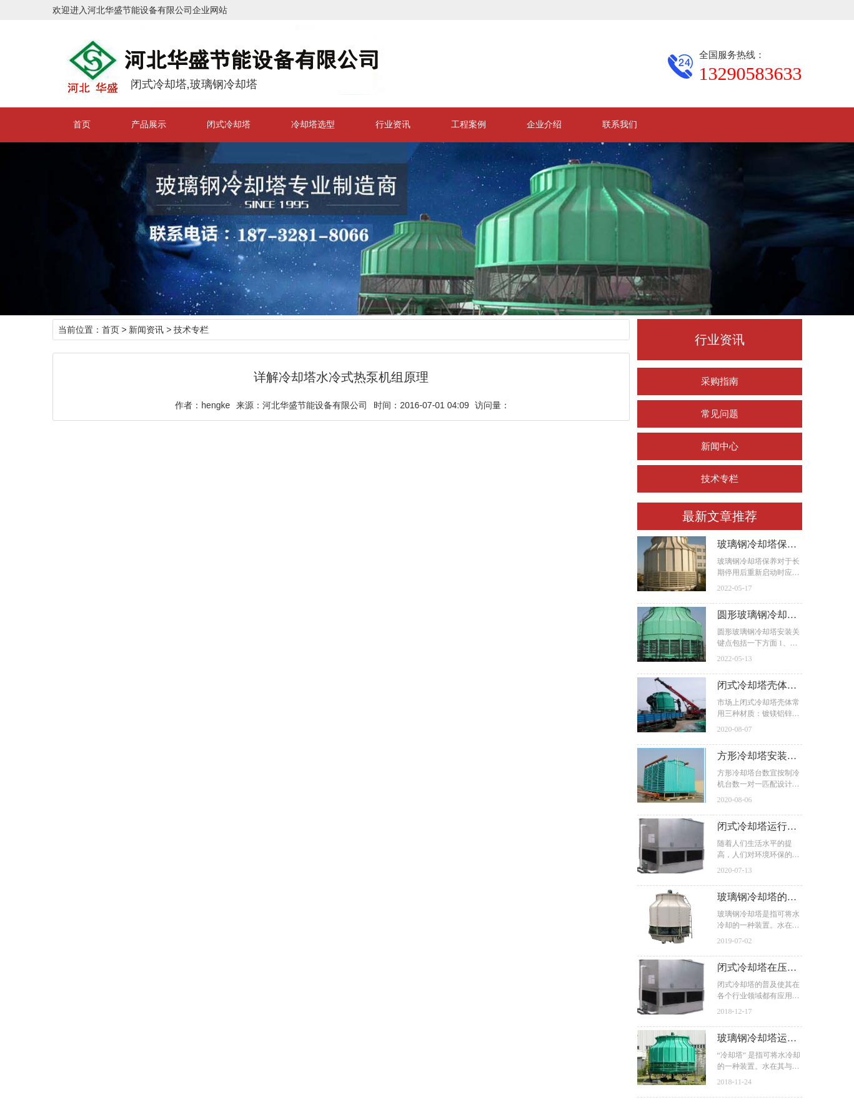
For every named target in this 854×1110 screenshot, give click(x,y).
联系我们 (619, 124)
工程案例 (468, 124)
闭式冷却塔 (229, 124)
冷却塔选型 (313, 124)
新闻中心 (719, 446)
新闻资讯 (146, 330)
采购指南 (719, 381)
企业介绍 (544, 124)
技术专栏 (719, 478)
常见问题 (719, 413)
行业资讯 (392, 124)
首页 (82, 124)
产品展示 (148, 124)
